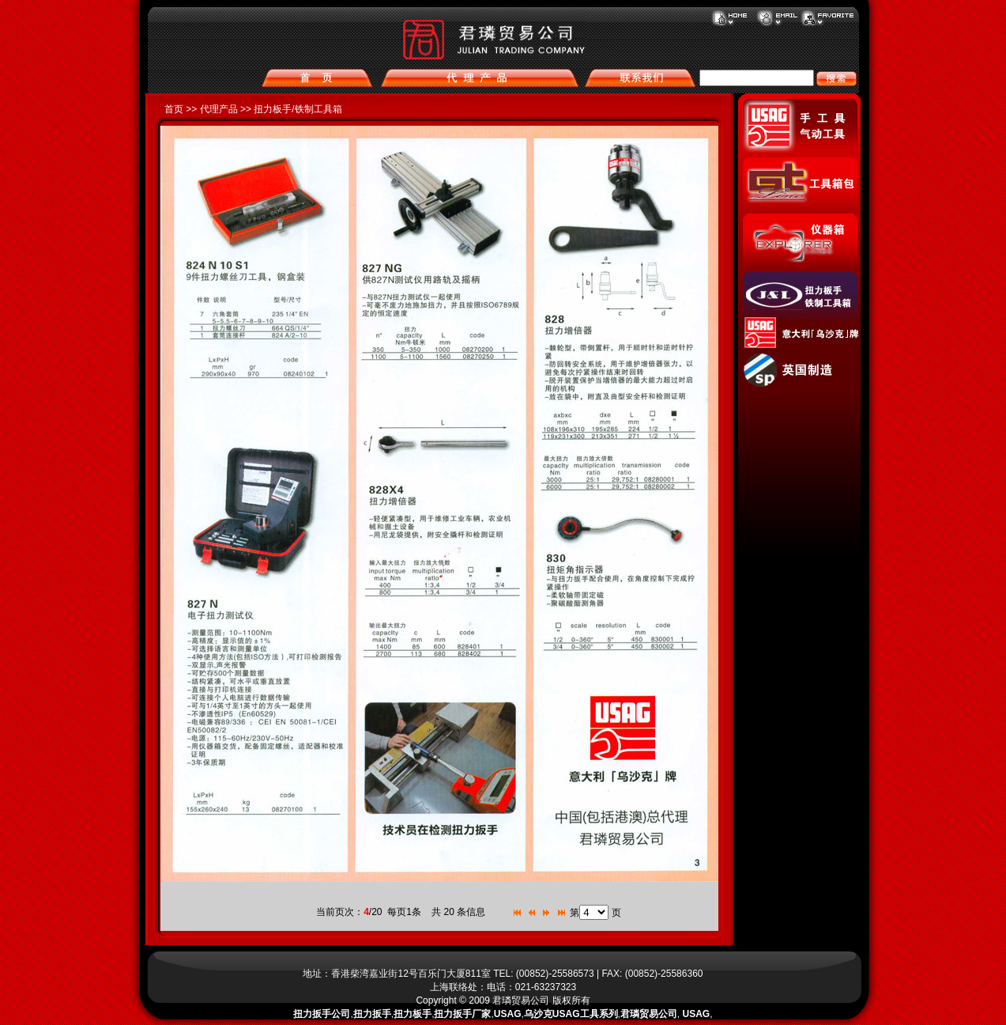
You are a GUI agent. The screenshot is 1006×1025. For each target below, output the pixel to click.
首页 (173, 109)
